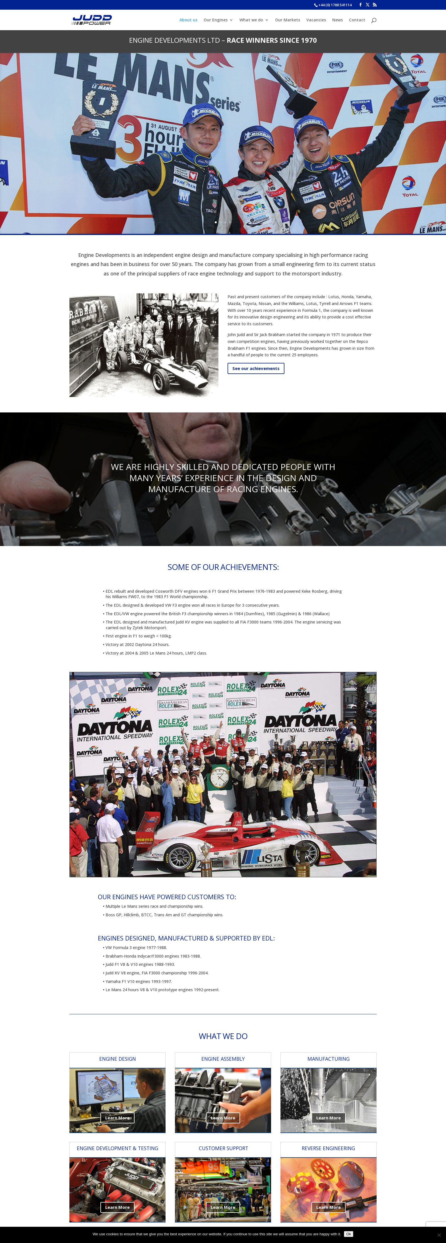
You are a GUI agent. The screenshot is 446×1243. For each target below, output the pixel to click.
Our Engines (216, 20)
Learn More (117, 1118)
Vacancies (316, 20)
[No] (439, 1235)
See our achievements (256, 368)
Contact (357, 20)
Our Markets (287, 20)
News (337, 20)
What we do (251, 20)
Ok (348, 1234)
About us (188, 20)
